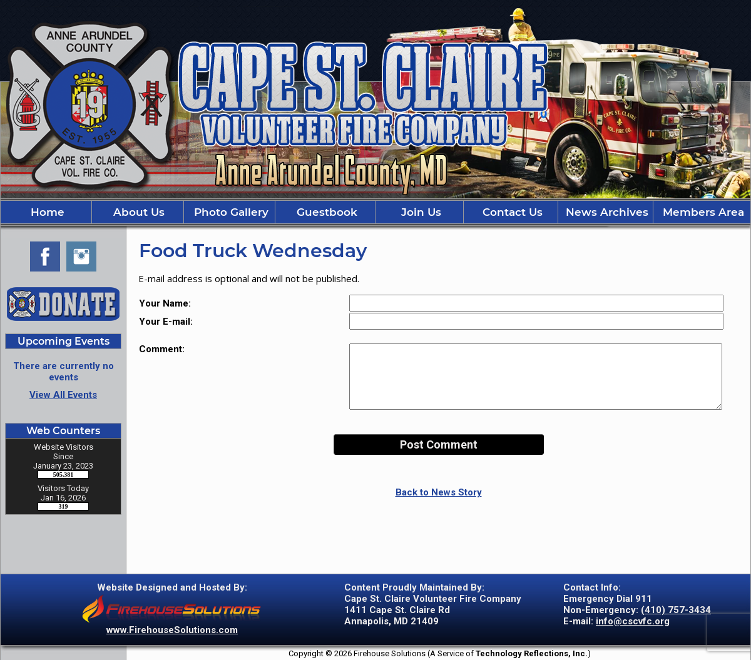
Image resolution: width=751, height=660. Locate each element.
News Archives (605, 212)
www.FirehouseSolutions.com (172, 630)
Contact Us (511, 212)
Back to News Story (439, 492)
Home (46, 212)
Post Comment (439, 444)
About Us (137, 212)
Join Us (419, 212)
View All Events (63, 394)
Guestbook (325, 212)
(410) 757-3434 (676, 610)
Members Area (702, 212)
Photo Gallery (229, 212)
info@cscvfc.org (633, 621)
